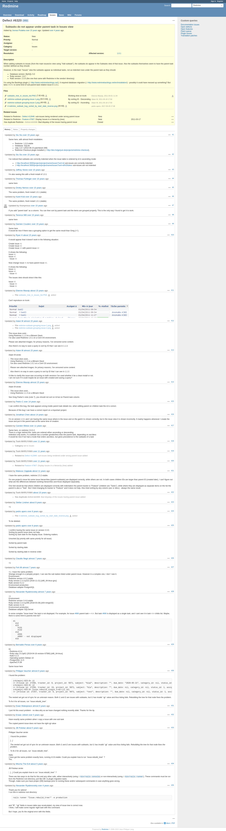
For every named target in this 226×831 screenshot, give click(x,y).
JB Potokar (21, 728)
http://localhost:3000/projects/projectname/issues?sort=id (40, 163)
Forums (78, 15)
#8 (173, 215)
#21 (172, 471)
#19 (172, 451)
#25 (172, 525)
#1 (173, 135)
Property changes (28, 129)
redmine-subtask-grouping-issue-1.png (23, 99)
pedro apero (21, 511)
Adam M (19, 321)
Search (167, 5)
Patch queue (186, 31)
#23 (172, 502)
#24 (172, 511)
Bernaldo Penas (23, 645)
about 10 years (40, 492)
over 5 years (34, 715)
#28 (172, 591)
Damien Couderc (23, 224)
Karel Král (20, 197)
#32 (172, 714)
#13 (172, 350)
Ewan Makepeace (24, 706)
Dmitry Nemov (22, 188)
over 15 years (31, 30)
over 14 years (30, 401)
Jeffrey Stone (22, 170)
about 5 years (32, 728)
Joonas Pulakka (18, 30)
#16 (172, 414)
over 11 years (36, 426)
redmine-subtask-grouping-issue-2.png (23, 103)
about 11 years (39, 471)
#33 (172, 727)
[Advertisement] (193, 86)
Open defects (186, 27)
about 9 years (36, 502)
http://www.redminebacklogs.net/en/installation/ (107, 82)
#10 (172, 235)
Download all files (172, 96)
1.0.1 (119, 53)
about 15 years (30, 235)
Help (16, 1)
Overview (7, 15)
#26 (172, 558)
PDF (173, 823)
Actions (172, 116)
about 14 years (37, 414)
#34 (172, 763)
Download (19, 15)
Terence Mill (21, 215)
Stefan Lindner (22, 502)
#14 (172, 382)
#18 (172, 441)
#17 (172, 425)
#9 (173, 224)
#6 (173, 196)
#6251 (10, 85)
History (7, 129)
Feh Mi (19, 567)
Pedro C (19, 401)
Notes (15, 129)
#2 (173, 154)
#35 (172, 785)
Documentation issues (190, 25)
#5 (173, 187)
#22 (172, 492)
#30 (172, 670)
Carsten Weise (22, 426)
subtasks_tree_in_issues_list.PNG (21, 96)
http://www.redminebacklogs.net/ (44, 82)
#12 (172, 321)
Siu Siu (19, 135)
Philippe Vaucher (23, 671)
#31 (172, 705)
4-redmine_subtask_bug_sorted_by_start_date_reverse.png (32, 106)
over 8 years (33, 511)
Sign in (213, 1)
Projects (10, 1)
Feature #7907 (28, 119)
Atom (168, 823)
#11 (172, 290)
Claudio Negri (22, 558)
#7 (173, 205)
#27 (172, 567)
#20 (172, 461)
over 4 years (55, 30)
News (61, 15)
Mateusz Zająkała (24, 471)
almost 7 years (35, 558)
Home (4, 1)
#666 (77, 613)
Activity (30, 15)
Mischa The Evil (23, 764)
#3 (173, 169)
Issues (53, 15)
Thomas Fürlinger (24, 179)
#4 (173, 178)
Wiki (69, 15)
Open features (187, 29)
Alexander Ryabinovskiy (27, 592)
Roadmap (42, 15)
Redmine (105, 829)
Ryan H (19, 235)
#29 (172, 644)
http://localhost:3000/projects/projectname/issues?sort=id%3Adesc (44, 165)
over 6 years (36, 645)
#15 (172, 401)
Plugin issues (186, 33)
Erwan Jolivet (22, 715)
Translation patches (189, 36)
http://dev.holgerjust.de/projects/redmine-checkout (68, 150)
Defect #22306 (31, 122)
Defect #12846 (28, 116)
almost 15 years (31, 321)
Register (220, 1)
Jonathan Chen (23, 414)
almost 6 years (38, 671)
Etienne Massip (23, 290)
